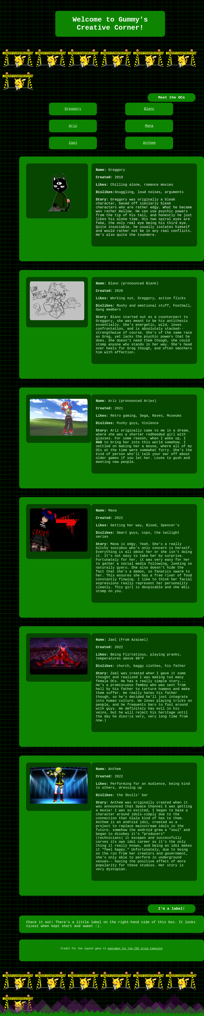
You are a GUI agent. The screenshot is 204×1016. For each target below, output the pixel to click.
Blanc (149, 109)
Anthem (149, 143)
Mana (149, 126)
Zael (73, 143)
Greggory (73, 109)
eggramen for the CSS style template (135, 948)
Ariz (73, 126)
